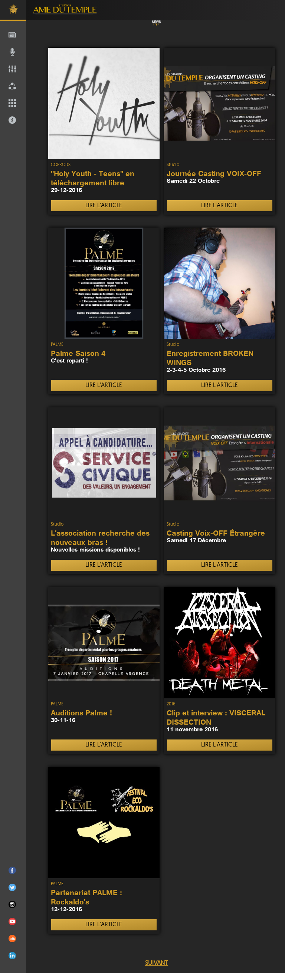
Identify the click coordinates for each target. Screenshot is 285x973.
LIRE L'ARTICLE (103, 206)
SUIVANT (156, 963)
